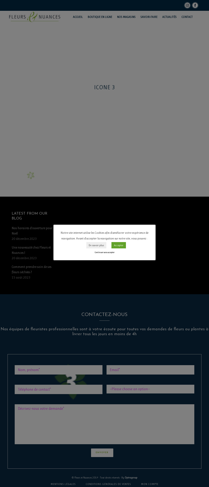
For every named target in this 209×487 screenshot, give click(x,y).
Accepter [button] (118, 245)
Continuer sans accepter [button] (104, 252)
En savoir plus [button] (96, 245)
